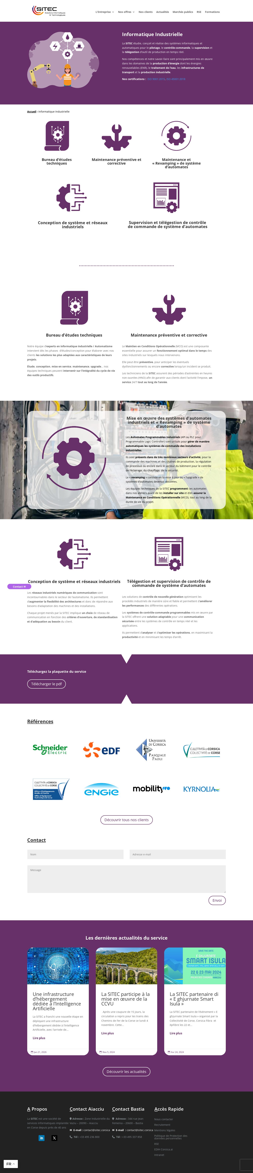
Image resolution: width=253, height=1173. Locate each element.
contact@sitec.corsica (91, 1130)
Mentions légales (164, 1130)
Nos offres (124, 12)
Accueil (31, 111)
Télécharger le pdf (46, 683)
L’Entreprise (103, 12)
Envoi (217, 900)
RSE (199, 12)
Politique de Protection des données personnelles (170, 1137)
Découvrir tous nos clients (126, 819)
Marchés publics (183, 12)
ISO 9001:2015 (156, 79)
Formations (212, 12)
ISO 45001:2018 (175, 79)
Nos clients (146, 12)
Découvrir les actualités (126, 1071)
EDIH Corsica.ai (163, 1149)
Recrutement (162, 1125)
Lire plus (39, 1038)
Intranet (159, 1155)
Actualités (162, 12)
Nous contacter (163, 1119)
